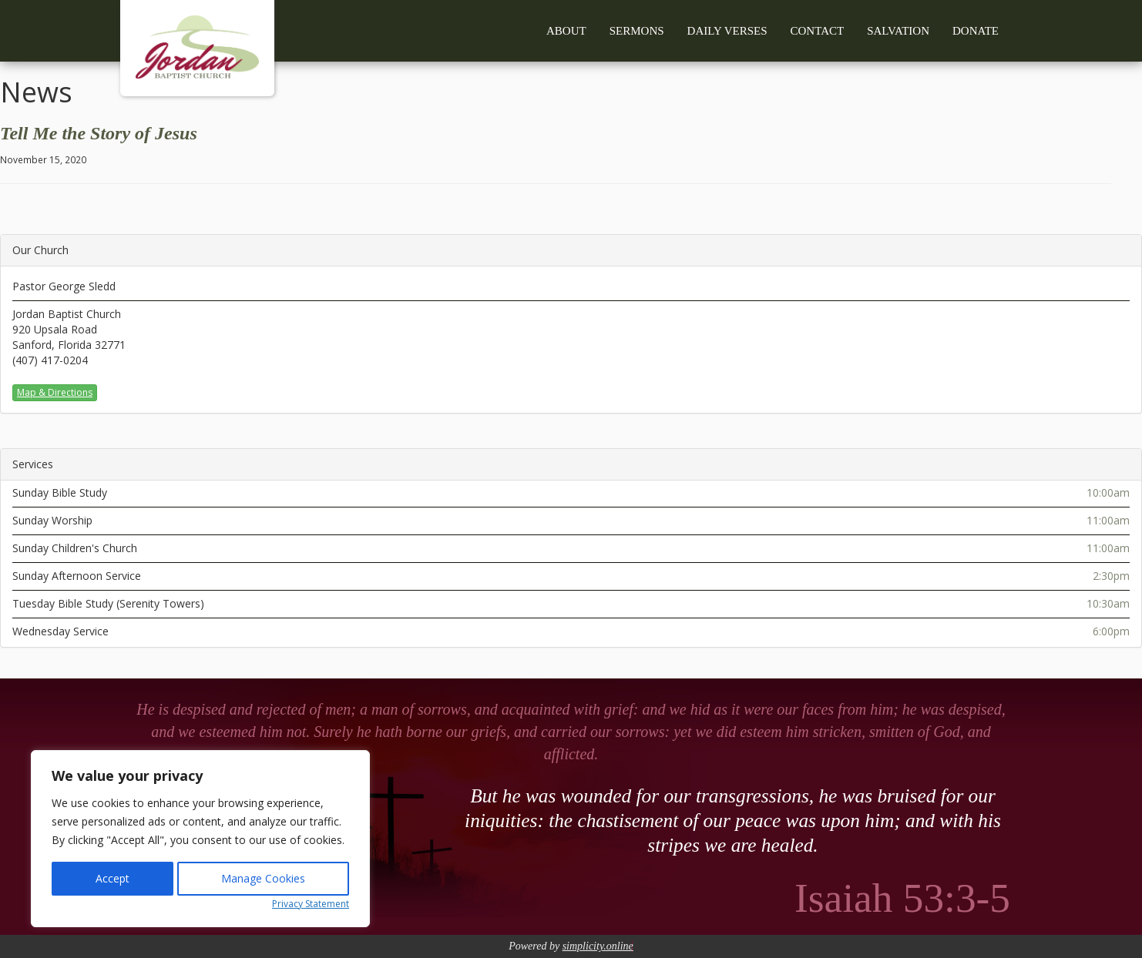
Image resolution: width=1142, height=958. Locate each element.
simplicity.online (598, 946)
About (566, 31)
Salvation (898, 31)
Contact (818, 31)
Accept (112, 878)
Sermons (637, 31)
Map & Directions (54, 392)
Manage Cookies (263, 878)
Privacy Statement (310, 903)
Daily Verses (727, 31)
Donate (975, 31)
